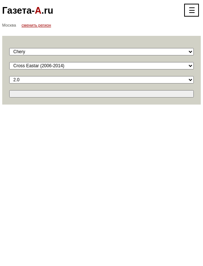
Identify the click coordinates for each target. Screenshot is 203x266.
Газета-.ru (27, 10)
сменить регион (36, 25)
